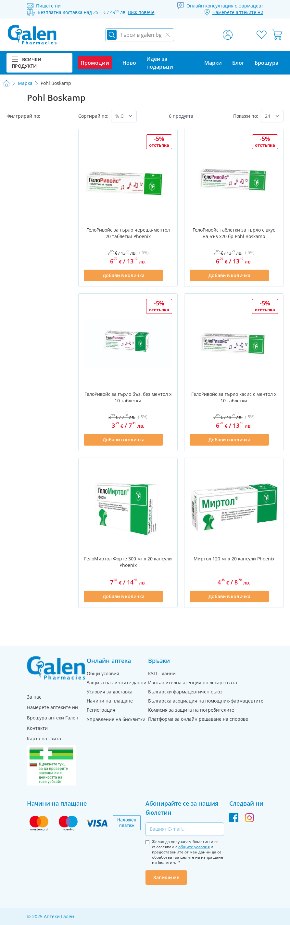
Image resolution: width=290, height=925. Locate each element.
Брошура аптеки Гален (52, 718)
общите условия (194, 847)
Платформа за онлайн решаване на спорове (198, 719)
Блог (238, 62)
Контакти (37, 728)
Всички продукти (26, 62)
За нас (34, 697)
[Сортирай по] (124, 116)
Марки (213, 62)
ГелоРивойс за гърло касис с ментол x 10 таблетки (233, 397)
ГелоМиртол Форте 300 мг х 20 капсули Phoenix (128, 562)
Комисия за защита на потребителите (191, 710)
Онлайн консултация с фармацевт (224, 6)
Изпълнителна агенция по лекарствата (192, 682)
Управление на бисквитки (116, 719)
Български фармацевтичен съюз (185, 692)
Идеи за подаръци (159, 62)
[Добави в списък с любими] (168, 275)
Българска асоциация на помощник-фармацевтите (205, 701)
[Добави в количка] (123, 275)
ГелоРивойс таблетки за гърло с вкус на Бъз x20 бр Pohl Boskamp (234, 233)
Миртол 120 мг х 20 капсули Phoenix (234, 559)
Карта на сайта (44, 738)
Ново (129, 62)
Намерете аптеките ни (52, 707)
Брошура (266, 62)
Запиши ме (166, 877)
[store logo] (32, 35)
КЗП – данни (162, 673)
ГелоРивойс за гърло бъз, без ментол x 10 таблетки (127, 397)
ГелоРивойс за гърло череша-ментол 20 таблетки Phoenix (128, 233)
